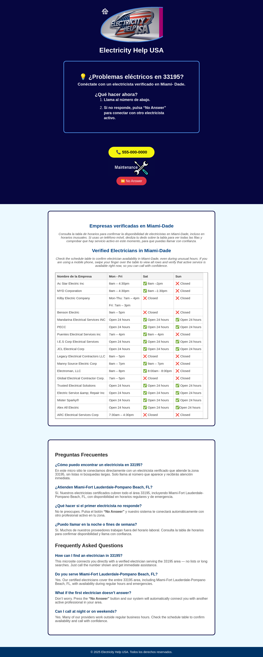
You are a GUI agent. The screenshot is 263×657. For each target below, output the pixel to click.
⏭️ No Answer (131, 181)
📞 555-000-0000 (131, 152)
